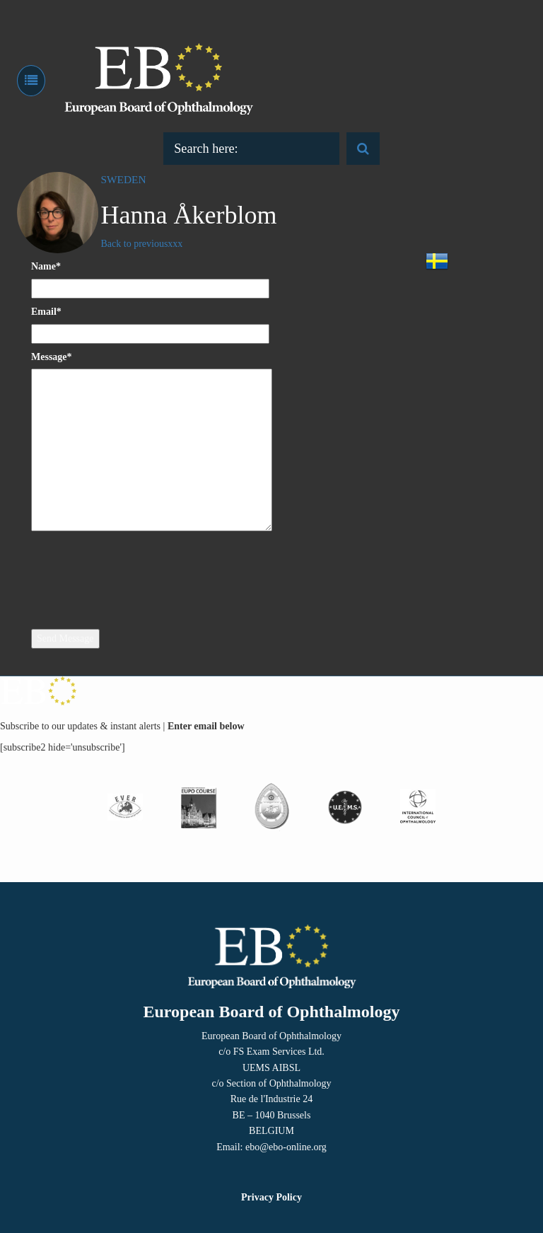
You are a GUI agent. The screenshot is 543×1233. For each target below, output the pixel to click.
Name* (46, 266)
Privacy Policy (271, 1197)
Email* (46, 311)
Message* (51, 357)
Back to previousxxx (142, 243)
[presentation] (145, 570)
